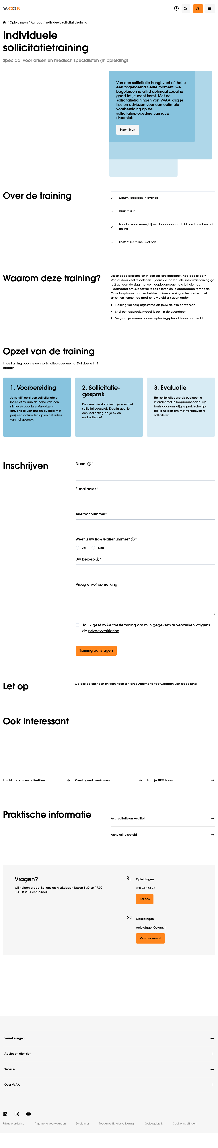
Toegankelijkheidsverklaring (116, 1123)
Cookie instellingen (184, 1123)
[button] (210, 8)
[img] (11, 8)
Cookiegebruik (153, 1123)
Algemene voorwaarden (156, 708)
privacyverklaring (103, 655)
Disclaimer (82, 1123)
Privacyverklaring (13, 1123)
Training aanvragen (96, 675)
